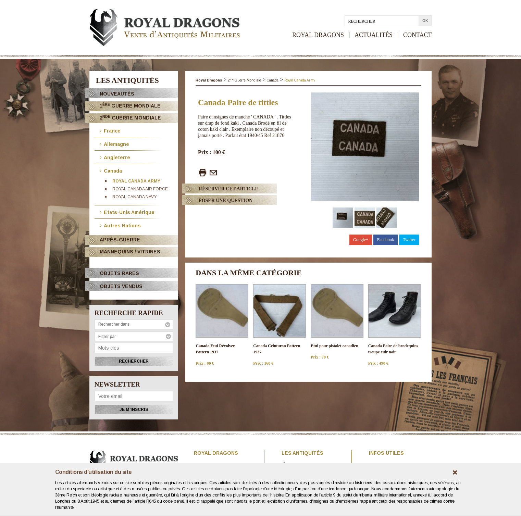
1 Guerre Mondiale (130, 106)
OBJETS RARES (119, 273)
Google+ (361, 239)
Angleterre (115, 157)
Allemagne (114, 143)
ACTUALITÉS (374, 35)
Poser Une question (225, 200)
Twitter (409, 239)
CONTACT (417, 35)
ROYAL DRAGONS (318, 35)
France (110, 130)
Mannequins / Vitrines (130, 251)
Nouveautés (117, 94)
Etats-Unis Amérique (127, 212)
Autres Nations (120, 225)
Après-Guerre (120, 239)
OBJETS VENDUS (121, 286)
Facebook (385, 239)
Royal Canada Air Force (140, 189)
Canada (111, 170)
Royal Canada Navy (134, 196)
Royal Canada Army (136, 181)
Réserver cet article (228, 188)
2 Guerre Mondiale (130, 118)
